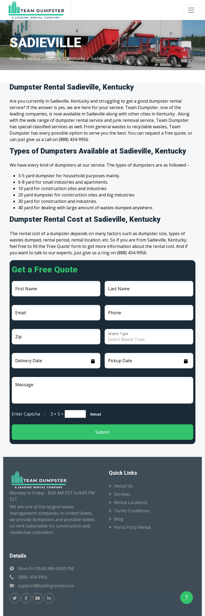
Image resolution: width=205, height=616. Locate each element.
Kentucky (76, 58)
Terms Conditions (132, 511)
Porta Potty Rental (132, 527)
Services (122, 494)
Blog (118, 519)
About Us (123, 486)
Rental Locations (44, 58)
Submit (102, 432)
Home (16, 58)
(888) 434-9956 (33, 577)
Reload (94, 414)
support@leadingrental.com (46, 586)
